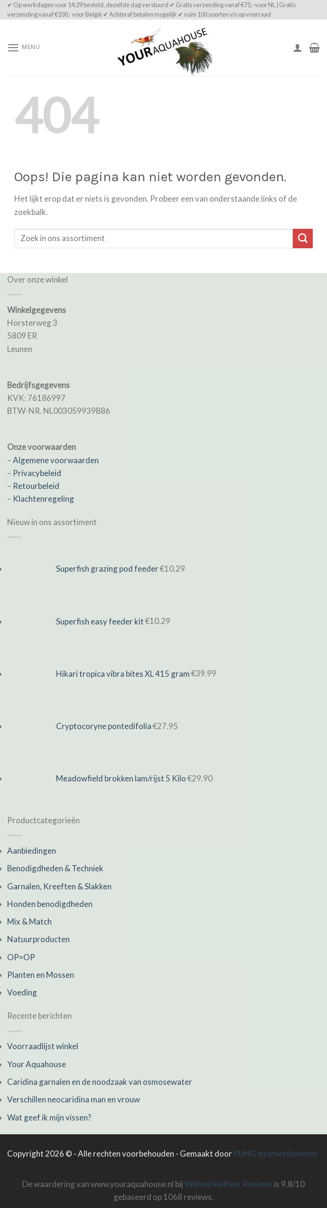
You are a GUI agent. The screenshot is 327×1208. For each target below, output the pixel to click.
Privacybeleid (37, 473)
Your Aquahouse (36, 1064)
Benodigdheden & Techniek (55, 868)
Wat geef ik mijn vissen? (49, 1117)
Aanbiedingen (31, 851)
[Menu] (23, 48)
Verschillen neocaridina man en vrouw (73, 1099)
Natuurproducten (38, 939)
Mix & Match (29, 921)
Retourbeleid (36, 486)
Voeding (22, 992)
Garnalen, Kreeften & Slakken (59, 886)
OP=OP (21, 957)
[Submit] (303, 238)
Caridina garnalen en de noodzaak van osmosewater (99, 1082)
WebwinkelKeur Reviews (228, 1184)
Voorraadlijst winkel (42, 1046)
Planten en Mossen (40, 975)
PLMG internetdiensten (275, 1154)
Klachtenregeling (43, 499)
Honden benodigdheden (50, 904)
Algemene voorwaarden (56, 460)
